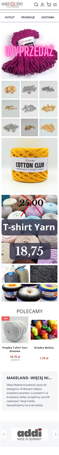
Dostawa (48, 17)
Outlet (9, 17)
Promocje (28, 17)
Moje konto (42, 5)
